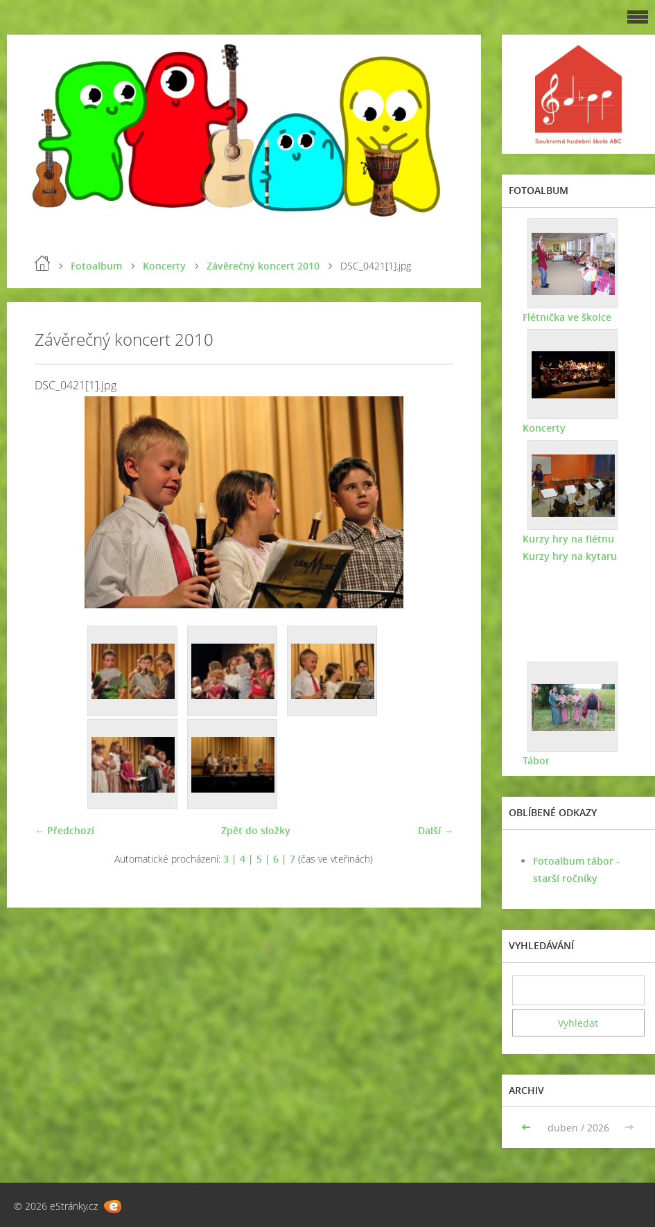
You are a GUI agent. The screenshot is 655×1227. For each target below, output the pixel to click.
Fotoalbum (96, 265)
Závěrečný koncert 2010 (263, 265)
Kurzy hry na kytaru (570, 556)
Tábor (536, 760)
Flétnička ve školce (567, 317)
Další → (435, 830)
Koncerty (164, 265)
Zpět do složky (255, 830)
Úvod (42, 263)
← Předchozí (64, 830)
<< (527, 1127)
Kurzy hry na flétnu (568, 538)
